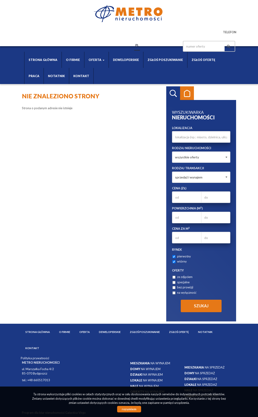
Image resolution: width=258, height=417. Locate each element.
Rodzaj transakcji (188, 168)
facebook (171, 46)
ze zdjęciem (182, 277)
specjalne (181, 282)
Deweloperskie (126, 60)
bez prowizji (182, 287)
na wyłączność (184, 292)
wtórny (179, 261)
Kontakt (81, 76)
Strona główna (43, 60)
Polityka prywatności (35, 358)
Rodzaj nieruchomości (191, 148)
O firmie (73, 60)
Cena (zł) (179, 188)
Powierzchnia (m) (187, 208)
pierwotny (181, 256)
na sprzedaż (204, 367)
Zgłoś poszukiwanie (165, 60)
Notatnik (56, 76)
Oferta (84, 331)
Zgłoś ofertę (203, 60)
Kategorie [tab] (187, 93)
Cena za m (181, 228)
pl (137, 45)
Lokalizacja (182, 128)
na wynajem (150, 363)
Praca (34, 76)
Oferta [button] (96, 60)
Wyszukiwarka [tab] (173, 93)
